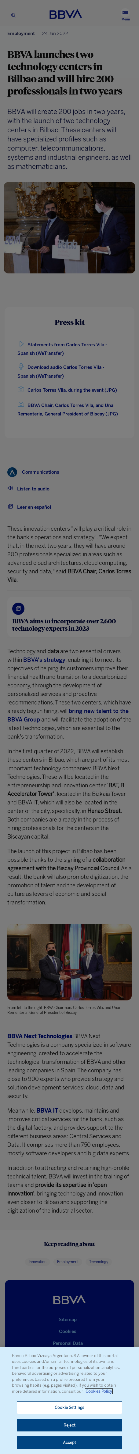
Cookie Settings (69, 1407)
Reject (69, 1425)
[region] (69, 1400)
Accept (69, 1442)
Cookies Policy (99, 1391)
